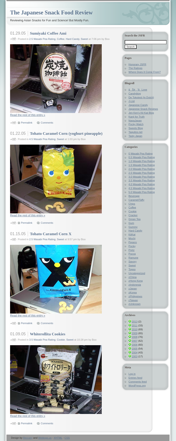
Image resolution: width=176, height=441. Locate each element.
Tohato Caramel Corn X (50, 234)
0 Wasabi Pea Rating (141, 153)
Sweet (84, 39)
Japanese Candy (138, 105)
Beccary (28, 437)
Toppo (132, 269)
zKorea (133, 292)
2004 (135, 352)
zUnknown (134, 304)
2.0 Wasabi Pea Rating (142, 169)
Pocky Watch (136, 124)
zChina (133, 277)
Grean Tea (134, 219)
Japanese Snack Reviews (143, 108)
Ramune (133, 257)
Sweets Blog (136, 128)
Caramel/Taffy (136, 199)
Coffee (60, 39)
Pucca (132, 253)
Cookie (61, 339)
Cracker (133, 215)
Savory (133, 261)
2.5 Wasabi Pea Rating (42, 39)
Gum (131, 223)
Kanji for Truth (137, 116)
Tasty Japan (135, 136)
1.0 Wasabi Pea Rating (142, 161)
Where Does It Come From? (145, 72)
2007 (135, 340)
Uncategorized (137, 273)
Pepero (133, 242)
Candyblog (135, 93)
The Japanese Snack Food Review (51, 12)
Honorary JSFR (137, 64)
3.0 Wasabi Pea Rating (142, 176)
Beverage (134, 196)
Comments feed (138, 381)
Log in (132, 373)
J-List (132, 101)
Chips (132, 203)
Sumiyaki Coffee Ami (48, 33)
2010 (135, 329)
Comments (47, 122)
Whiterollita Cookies (47, 334)
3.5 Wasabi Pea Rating (42, 339)
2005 (135, 348)
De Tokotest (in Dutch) (141, 97)
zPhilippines (135, 296)
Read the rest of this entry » (27, 115)
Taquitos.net (136, 132)
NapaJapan (135, 120)
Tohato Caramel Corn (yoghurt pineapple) (66, 133)
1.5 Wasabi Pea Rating (142, 165)
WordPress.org (137, 385)
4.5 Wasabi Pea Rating (42, 139)
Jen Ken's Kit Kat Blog (141, 112)
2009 (135, 333)
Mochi (132, 238)
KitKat (132, 234)
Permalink (26, 122)
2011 (135, 325)
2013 (135, 321)
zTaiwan (133, 300)
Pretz (132, 250)
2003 (135, 356)
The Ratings (136, 68)
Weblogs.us (45, 437)
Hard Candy (72, 39)
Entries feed (135, 377)
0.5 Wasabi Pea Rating (142, 157)
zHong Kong (136, 280)
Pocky (132, 246)
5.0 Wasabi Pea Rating (142, 192)
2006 (135, 344)
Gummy (133, 227)
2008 (135, 337)
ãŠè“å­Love (138, 89)
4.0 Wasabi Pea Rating (142, 184)
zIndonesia (135, 284)
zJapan (133, 288)
